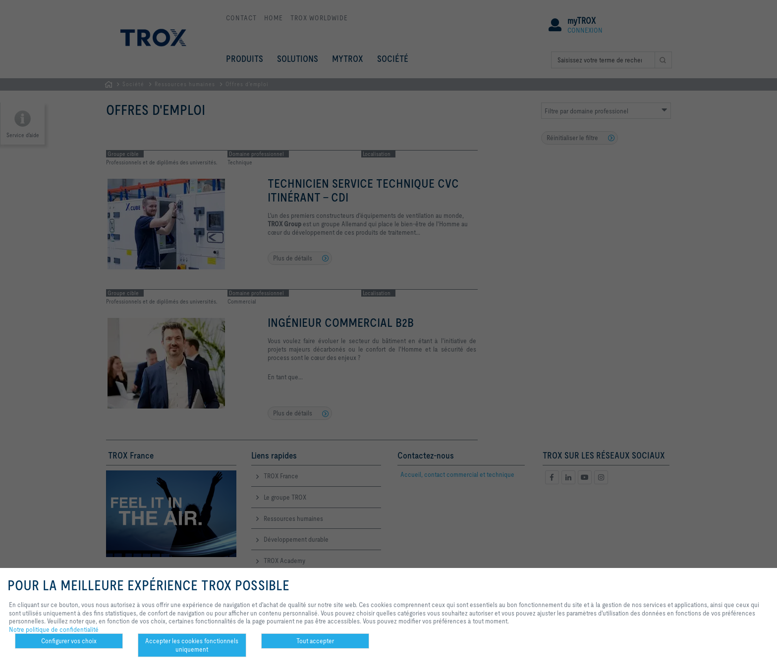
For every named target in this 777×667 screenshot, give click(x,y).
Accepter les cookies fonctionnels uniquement (191, 645)
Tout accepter (315, 641)
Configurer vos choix (69, 641)
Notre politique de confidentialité (54, 629)
